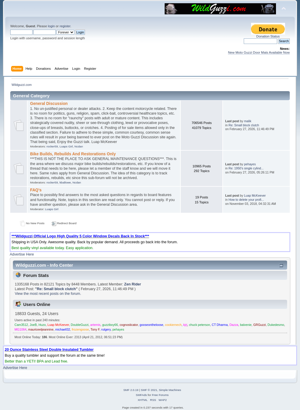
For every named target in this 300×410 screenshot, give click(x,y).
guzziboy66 (110, 324)
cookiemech (173, 324)
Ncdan (78, 146)
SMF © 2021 (149, 390)
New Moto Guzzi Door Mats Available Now (259, 52)
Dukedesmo (275, 324)
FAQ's (36, 190)
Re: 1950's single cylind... (246, 168)
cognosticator (129, 324)
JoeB (33, 324)
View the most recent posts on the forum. (48, 294)
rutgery (106, 329)
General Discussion (49, 103)
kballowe (65, 182)
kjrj (185, 324)
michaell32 (62, 329)
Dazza (233, 324)
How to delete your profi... (246, 199)
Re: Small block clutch (244, 125)
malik (247, 121)
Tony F (95, 329)
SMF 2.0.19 (131, 390)
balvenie (245, 324)
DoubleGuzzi (80, 324)
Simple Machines (170, 390)
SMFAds (141, 395)
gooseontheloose (151, 324)
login (51, 26)
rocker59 (52, 146)
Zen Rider (132, 284)
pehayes (250, 164)
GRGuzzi (259, 324)
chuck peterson (199, 324)
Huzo (42, 324)
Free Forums (160, 395)
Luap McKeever (255, 195)
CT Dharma (220, 324)
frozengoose (80, 329)
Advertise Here (22, 254)
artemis (95, 324)
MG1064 (21, 329)
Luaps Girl (66, 146)
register (64, 26)
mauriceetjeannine (41, 329)
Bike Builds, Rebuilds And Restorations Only (73, 154)
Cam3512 (21, 324)
